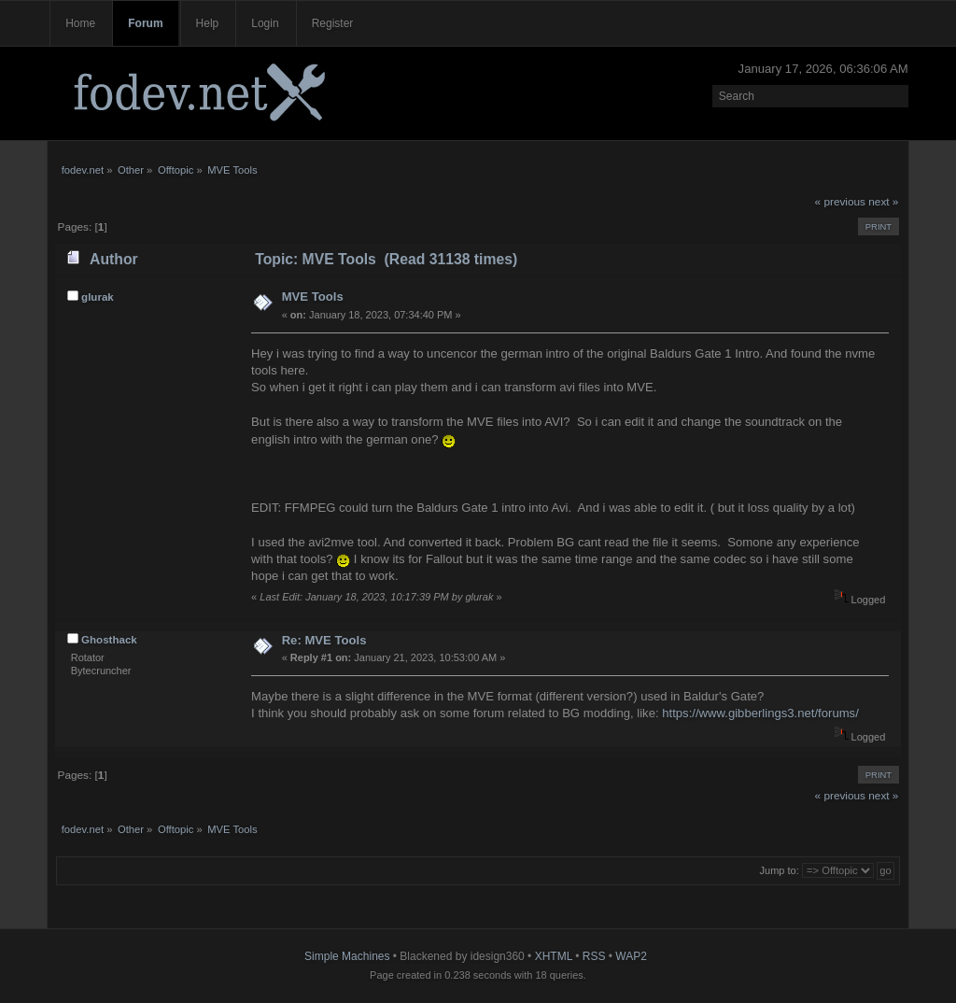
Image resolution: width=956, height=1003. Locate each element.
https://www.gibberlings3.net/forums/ (760, 713)
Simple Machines (346, 956)
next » (883, 201)
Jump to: (779, 870)
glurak (97, 297)
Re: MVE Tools (324, 640)
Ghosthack (109, 639)
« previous (840, 201)
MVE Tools (313, 297)
